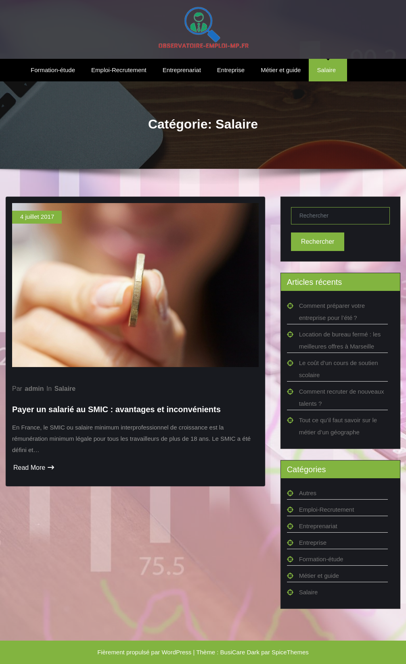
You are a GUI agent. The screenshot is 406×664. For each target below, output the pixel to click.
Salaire (326, 69)
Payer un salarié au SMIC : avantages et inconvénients (116, 409)
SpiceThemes (290, 652)
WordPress (176, 652)
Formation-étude (53, 69)
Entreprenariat (182, 69)
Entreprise (231, 69)
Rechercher (318, 241)
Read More (33, 467)
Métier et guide (281, 69)
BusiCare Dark (240, 652)
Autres (307, 493)
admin (34, 388)
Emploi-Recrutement (118, 69)
